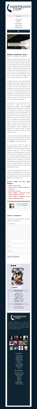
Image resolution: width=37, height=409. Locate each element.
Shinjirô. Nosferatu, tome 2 (19, 306)
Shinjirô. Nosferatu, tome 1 (15, 185)
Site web (9, 251)
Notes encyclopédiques (19, 363)
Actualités (19, 367)
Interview (19, 362)
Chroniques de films (19, 356)
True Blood (19, 379)
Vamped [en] (19, 380)
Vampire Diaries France (19, 382)
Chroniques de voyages (19, 359)
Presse (18, 21)
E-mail (9, 246)
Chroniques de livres (19, 355)
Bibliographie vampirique (19, 372)
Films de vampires (19, 375)
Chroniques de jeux (19, 358)
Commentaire (11, 223)
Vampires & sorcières (19, 383)
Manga (21, 296)
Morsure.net (19, 376)
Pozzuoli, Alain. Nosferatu (15, 191)
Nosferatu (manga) (18, 304)
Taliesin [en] (19, 378)
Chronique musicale (19, 366)
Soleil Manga (20, 300)
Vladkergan (24, 56)
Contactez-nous (18, 27)
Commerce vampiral (19, 365)
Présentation (18, 19)
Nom (8, 241)
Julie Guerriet (21, 298)
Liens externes (18, 23)
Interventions (18, 25)
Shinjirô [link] (20, 297)
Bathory (21, 301)
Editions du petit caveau (19, 374)
